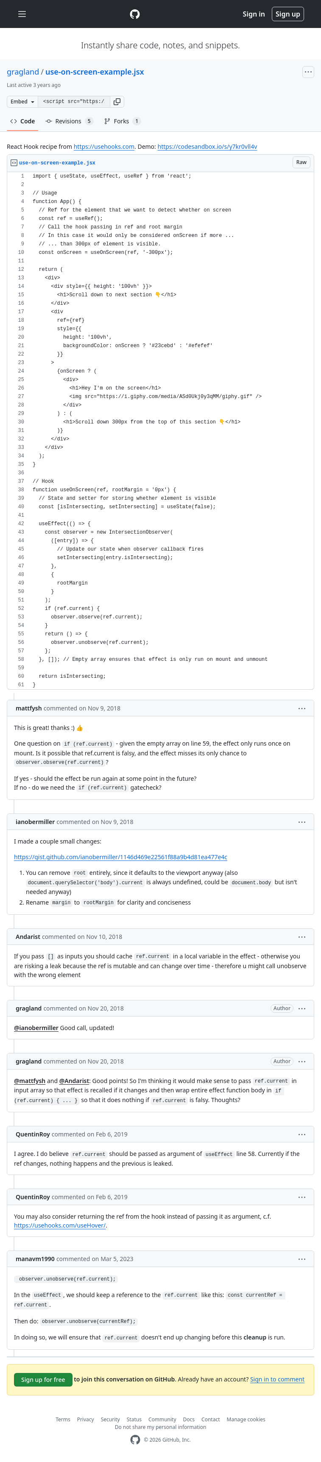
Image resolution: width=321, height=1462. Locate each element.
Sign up (288, 14)
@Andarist (74, 1081)
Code (22, 121)
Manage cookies (246, 1419)
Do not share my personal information (161, 1427)
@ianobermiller (36, 1028)
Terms (63, 1419)
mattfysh (29, 708)
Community (162, 1419)
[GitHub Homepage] (135, 1439)
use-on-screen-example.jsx (94, 72)
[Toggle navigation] (22, 14)
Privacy (85, 1419)
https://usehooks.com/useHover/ (60, 1225)
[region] (160, 431)
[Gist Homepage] (135, 14)
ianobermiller (35, 822)
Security (110, 1419)
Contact (210, 1419)
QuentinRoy (33, 1134)
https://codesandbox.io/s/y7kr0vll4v (207, 146)
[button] (117, 102)
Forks (123, 121)
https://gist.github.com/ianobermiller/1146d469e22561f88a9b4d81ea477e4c (120, 857)
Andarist (28, 937)
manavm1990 (35, 1259)
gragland (23, 72)
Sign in (254, 14)
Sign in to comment (277, 1379)
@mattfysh (29, 1081)
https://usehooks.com (104, 146)
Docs (189, 1419)
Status (134, 1419)
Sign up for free (43, 1380)
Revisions (69, 121)
